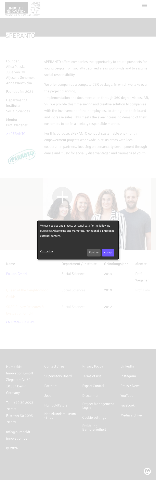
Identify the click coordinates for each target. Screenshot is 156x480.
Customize (46, 251)
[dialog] (78, 240)
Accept (108, 252)
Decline (94, 252)
